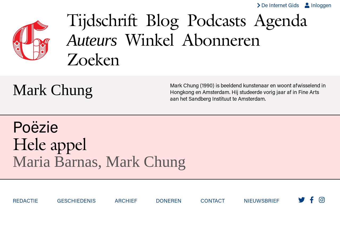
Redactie (25, 200)
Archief (126, 200)
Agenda (280, 20)
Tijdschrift (102, 20)
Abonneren (221, 39)
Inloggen (317, 5)
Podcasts (216, 20)
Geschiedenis (76, 200)
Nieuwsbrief (261, 200)
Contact (213, 200)
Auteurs (92, 40)
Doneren (168, 200)
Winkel (149, 39)
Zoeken (93, 59)
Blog (162, 20)
